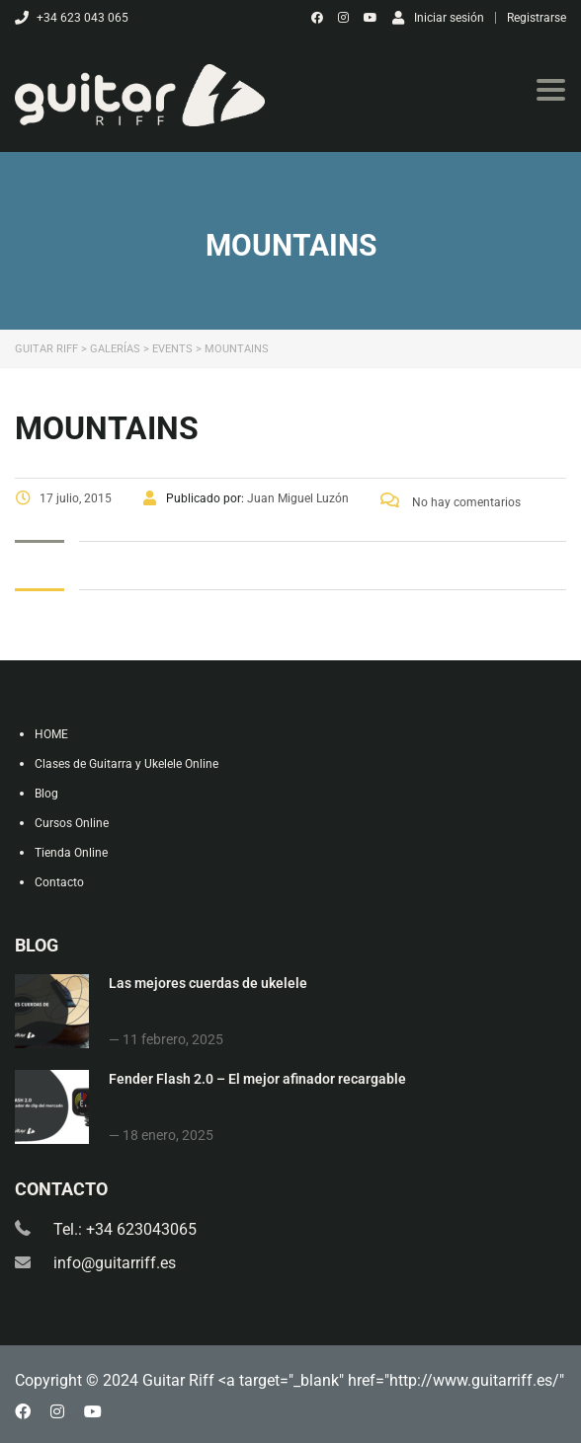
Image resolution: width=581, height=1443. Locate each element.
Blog (46, 793)
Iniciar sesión (438, 17)
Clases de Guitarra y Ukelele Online (126, 764)
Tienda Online (71, 853)
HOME (51, 734)
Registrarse (536, 18)
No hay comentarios (450, 502)
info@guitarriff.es (114, 1262)
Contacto (59, 882)
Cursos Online (72, 823)
